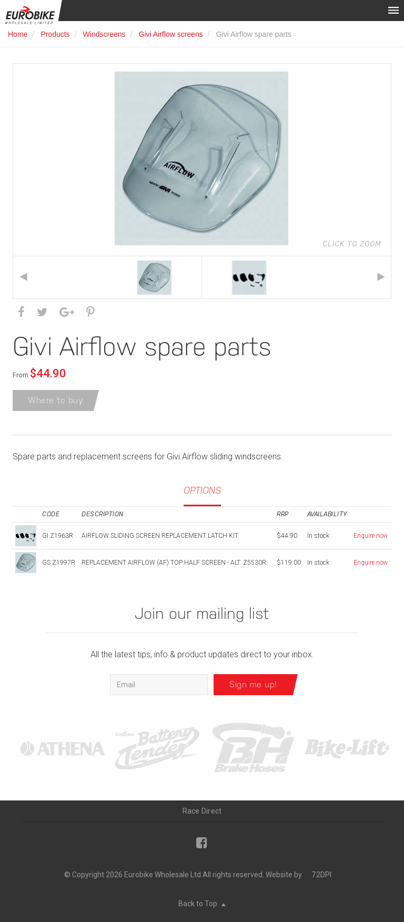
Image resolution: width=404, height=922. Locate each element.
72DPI (321, 874)
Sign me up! (253, 684)
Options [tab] (202, 490)
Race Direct (202, 811)
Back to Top (202, 903)
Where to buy (55, 400)
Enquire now (371, 535)
